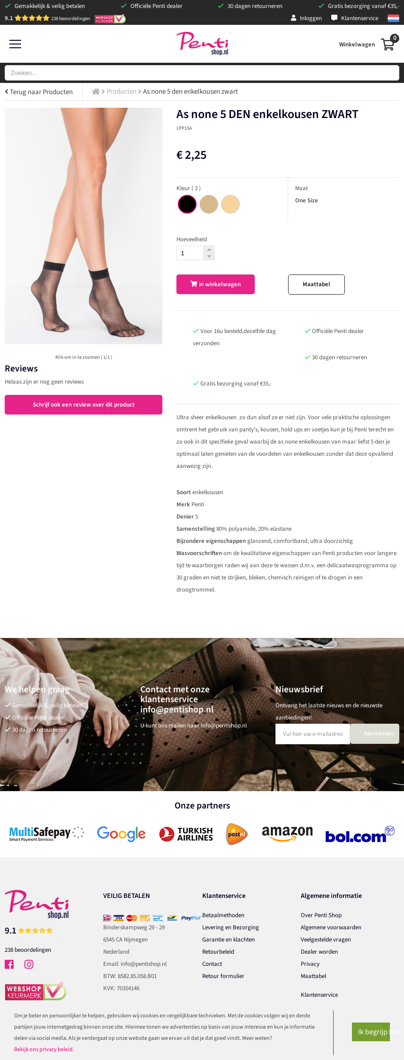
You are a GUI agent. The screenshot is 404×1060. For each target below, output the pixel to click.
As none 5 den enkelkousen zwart (190, 91)
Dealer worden (319, 952)
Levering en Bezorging (230, 927)
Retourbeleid (218, 952)
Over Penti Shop (321, 915)
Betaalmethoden (223, 915)
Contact (212, 964)
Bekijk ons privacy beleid (43, 1049)
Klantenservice (354, 18)
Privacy (310, 964)
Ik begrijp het (374, 1032)
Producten (122, 91)
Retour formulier (223, 976)
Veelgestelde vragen (326, 939)
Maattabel (316, 284)
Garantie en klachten (228, 939)
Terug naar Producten (39, 92)
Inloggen (306, 18)
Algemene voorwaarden (331, 927)
